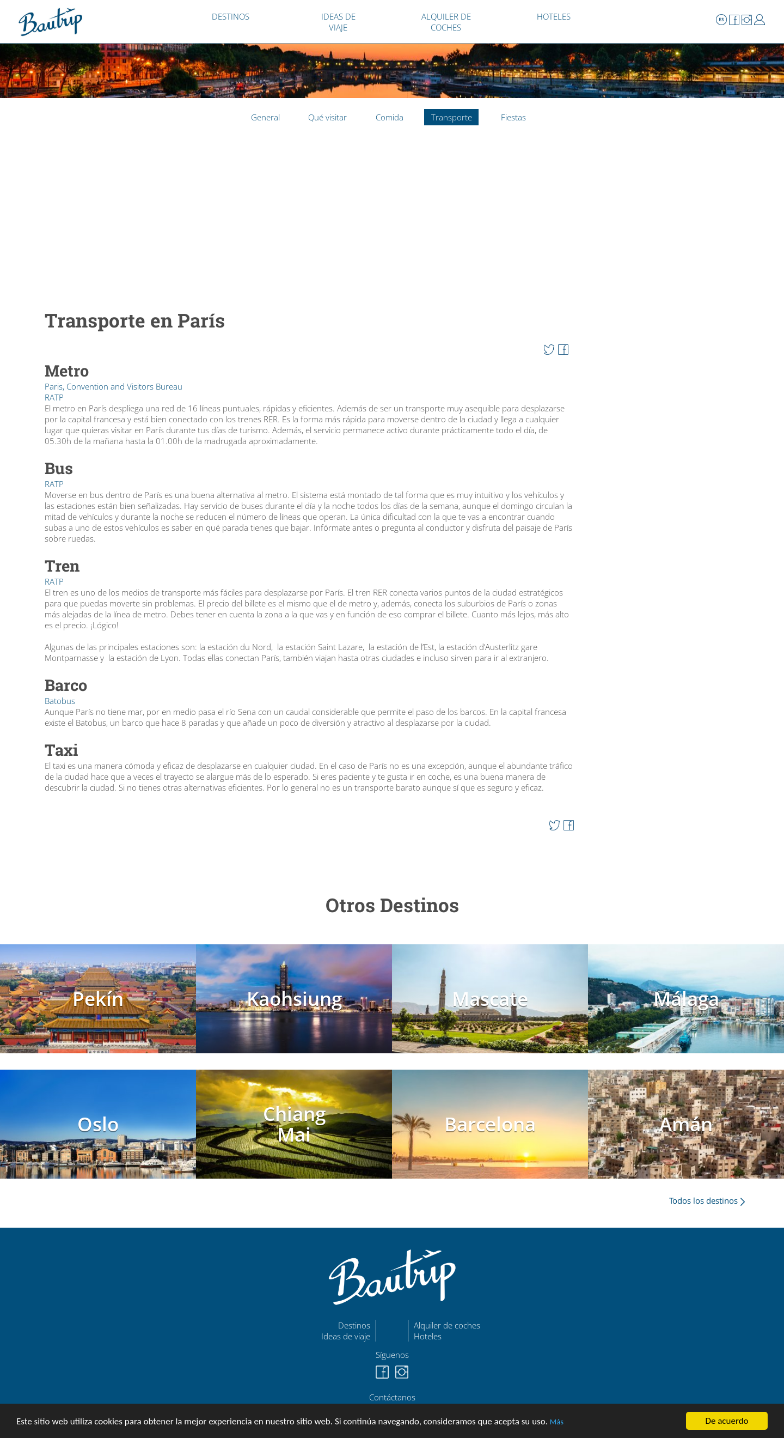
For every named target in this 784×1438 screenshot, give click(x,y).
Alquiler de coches (447, 1325)
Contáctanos (392, 1397)
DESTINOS (230, 16)
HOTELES (554, 16)
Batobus (60, 700)
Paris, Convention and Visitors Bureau (113, 386)
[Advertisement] (309, 223)
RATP (54, 397)
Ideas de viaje (345, 1336)
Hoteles (428, 1336)
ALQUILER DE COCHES (446, 22)
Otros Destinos (392, 905)
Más (557, 1422)
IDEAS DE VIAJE (338, 22)
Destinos (354, 1325)
